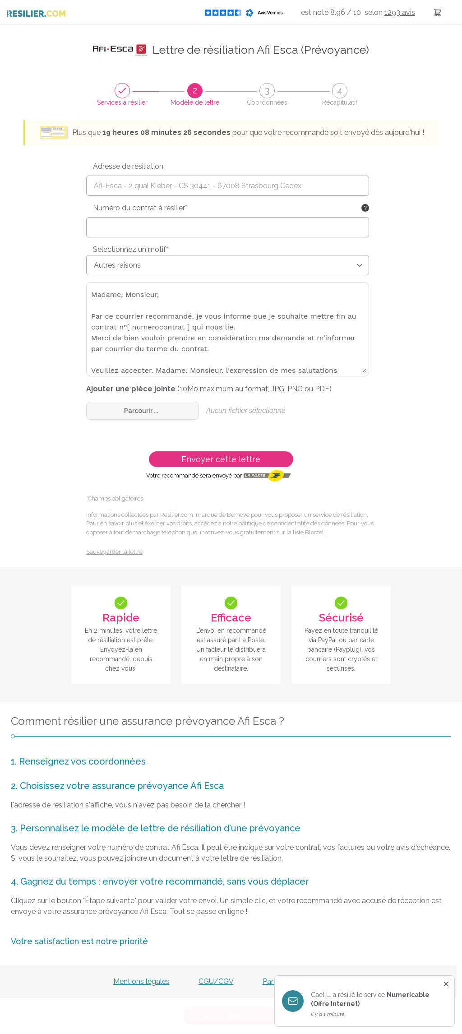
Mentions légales (141, 981)
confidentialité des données (307, 523)
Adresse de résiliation (128, 166)
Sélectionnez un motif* (130, 249)
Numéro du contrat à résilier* (140, 208)
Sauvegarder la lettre (114, 551)
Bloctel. (315, 532)
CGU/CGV (216, 981)
